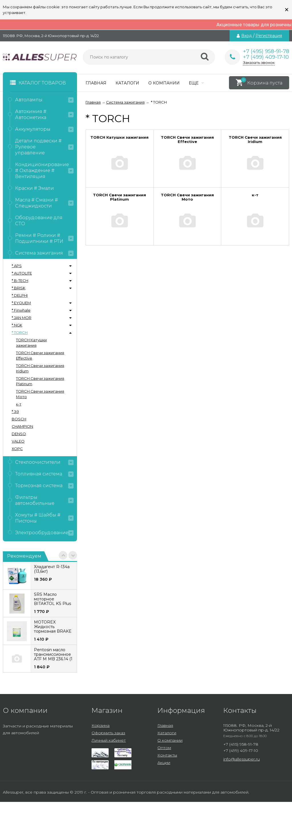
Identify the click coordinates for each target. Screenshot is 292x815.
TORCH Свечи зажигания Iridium (40, 368)
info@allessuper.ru (241, 759)
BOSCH (19, 419)
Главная (96, 83)
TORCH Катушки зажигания (31, 343)
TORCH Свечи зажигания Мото (40, 394)
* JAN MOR (21, 317)
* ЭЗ (15, 411)
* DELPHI (20, 295)
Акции (163, 762)
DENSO (19, 433)
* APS (17, 265)
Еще (196, 83)
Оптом (164, 747)
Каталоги (127, 83)
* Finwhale (21, 310)
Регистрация (269, 35)
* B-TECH (20, 280)
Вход (246, 35)
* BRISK (18, 288)
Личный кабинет (109, 740)
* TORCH (20, 332)
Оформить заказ (108, 732)
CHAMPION (22, 426)
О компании (164, 83)
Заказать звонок (259, 62)
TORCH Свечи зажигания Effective (40, 355)
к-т (18, 404)
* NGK (17, 325)
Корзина (101, 725)
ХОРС (17, 448)
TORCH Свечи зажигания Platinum (40, 381)
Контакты (167, 755)
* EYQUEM (21, 302)
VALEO (18, 441)
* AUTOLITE (22, 273)
